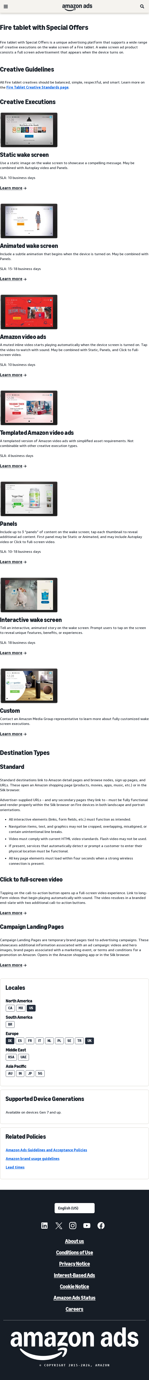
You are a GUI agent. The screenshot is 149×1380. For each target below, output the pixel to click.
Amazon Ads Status (74, 1297)
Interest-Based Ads (74, 1275)
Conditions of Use (74, 1252)
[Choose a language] (75, 1208)
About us (74, 1241)
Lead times (15, 1167)
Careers (74, 1309)
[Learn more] (13, 188)
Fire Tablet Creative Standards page (37, 87)
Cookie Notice (74, 1286)
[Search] (142, 6)
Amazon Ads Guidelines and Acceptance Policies (46, 1150)
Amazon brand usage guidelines (32, 1158)
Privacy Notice (74, 1263)
